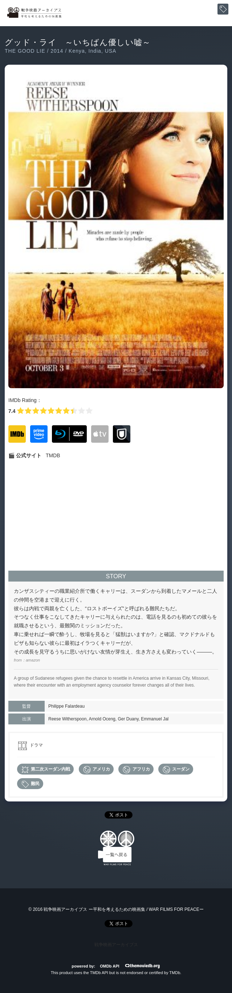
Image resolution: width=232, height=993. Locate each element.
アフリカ (136, 769)
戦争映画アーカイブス (116, 944)
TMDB (53, 455)
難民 (30, 784)
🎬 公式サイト (24, 455)
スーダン (176, 769)
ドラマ (36, 745)
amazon (33, 660)
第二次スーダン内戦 (45, 769)
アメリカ (96, 769)
